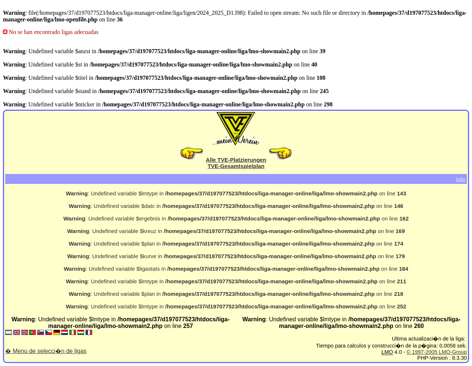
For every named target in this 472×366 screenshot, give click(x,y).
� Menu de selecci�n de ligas (46, 351)
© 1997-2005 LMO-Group (437, 352)
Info (460, 179)
